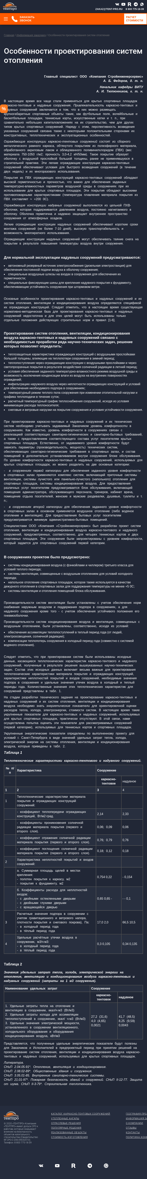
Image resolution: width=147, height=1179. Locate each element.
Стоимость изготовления (69, 1137)
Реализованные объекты (69, 1132)
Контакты (133, 1132)
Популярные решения (66, 1127)
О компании (134, 1123)
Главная (9, 35)
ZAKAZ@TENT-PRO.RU (109, 9)
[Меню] (6, 19)
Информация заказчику (31, 35)
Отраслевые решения (66, 1123)
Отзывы (131, 1127)
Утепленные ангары (65, 1118)
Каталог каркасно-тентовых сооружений (80, 1113)
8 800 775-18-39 (135, 9)
